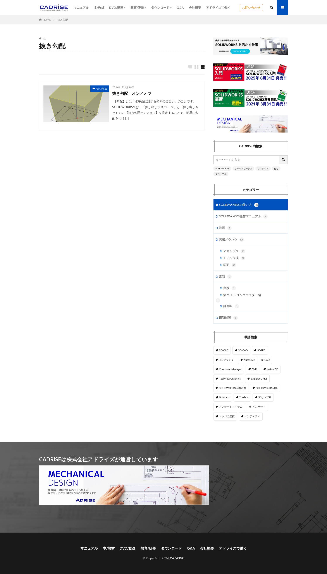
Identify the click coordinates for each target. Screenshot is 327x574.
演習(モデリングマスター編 (242, 295)
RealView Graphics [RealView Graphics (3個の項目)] (230, 378)
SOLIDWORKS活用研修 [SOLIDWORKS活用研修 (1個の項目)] (232, 388)
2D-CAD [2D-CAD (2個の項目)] (223, 350)
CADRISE (177, 558)
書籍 (225, 276)
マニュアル (81, 7)
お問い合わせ (251, 7)
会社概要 (195, 7)
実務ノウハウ (231, 239)
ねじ (276, 168)
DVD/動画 (116, 7)
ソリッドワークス (243, 168)
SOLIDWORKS (222, 168)
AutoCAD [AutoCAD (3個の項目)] (249, 359)
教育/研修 (137, 7)
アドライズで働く (218, 7)
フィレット (263, 168)
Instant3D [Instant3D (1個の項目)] (272, 369)
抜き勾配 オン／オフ (131, 93)
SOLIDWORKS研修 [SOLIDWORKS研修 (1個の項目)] (267, 388)
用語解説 (228, 318)
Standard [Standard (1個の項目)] (224, 397)
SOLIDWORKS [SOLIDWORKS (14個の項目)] (259, 378)
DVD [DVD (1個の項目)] (254, 369)
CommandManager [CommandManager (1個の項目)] (230, 369)
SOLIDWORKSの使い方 (238, 205)
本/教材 (99, 7)
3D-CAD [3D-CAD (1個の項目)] (243, 350)
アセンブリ (234, 251)
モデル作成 (101, 88)
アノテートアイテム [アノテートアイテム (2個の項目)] (231, 406)
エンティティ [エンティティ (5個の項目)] (252, 416)
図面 (229, 265)
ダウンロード (160, 7)
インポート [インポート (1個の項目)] (258, 406)
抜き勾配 (62, 19)
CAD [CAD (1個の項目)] (267, 359)
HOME (47, 19)
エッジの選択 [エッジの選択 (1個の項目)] (227, 416)
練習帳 (231, 306)
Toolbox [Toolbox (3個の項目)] (243, 397)
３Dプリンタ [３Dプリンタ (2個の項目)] (226, 359)
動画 (225, 228)
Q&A (180, 7)
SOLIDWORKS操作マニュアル (243, 216)
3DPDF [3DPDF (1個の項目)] (261, 350)
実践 (229, 288)
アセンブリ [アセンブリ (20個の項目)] (264, 397)
